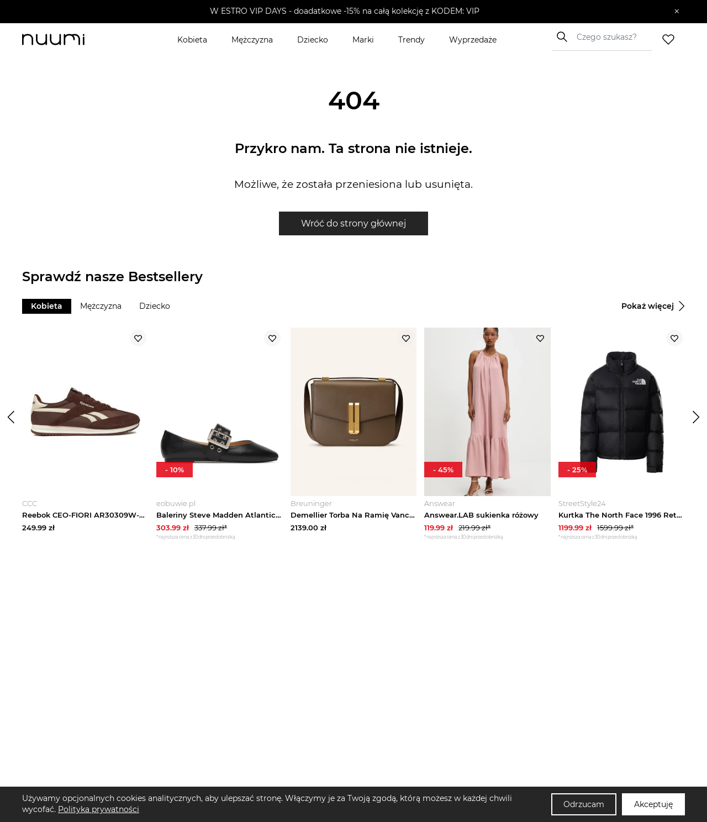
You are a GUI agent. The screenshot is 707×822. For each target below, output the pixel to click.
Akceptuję (653, 804)
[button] (345, 12)
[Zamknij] (676, 12)
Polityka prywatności (98, 809)
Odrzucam (583, 804)
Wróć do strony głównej (353, 223)
